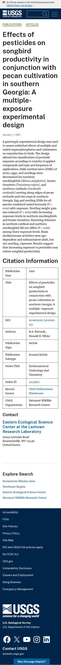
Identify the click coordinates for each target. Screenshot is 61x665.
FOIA (6, 519)
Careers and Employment (18, 575)
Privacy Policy (11, 533)
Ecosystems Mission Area (19, 481)
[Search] (45, 14)
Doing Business (12, 582)
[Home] (12, 16)
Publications (12, 24)
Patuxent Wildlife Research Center (25, 497)
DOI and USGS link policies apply (23, 547)
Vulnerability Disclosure (17, 568)
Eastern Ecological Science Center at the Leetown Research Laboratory (28, 427)
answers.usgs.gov (13, 653)
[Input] (37, 14)
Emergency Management (18, 589)
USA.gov (8, 561)
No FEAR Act (10, 554)
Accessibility (10, 512)
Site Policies (10, 526)
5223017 (34, 381)
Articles (32, 24)
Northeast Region (14, 486)
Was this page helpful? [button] (32, 661)
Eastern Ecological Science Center (24, 492)
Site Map (8, 540)
